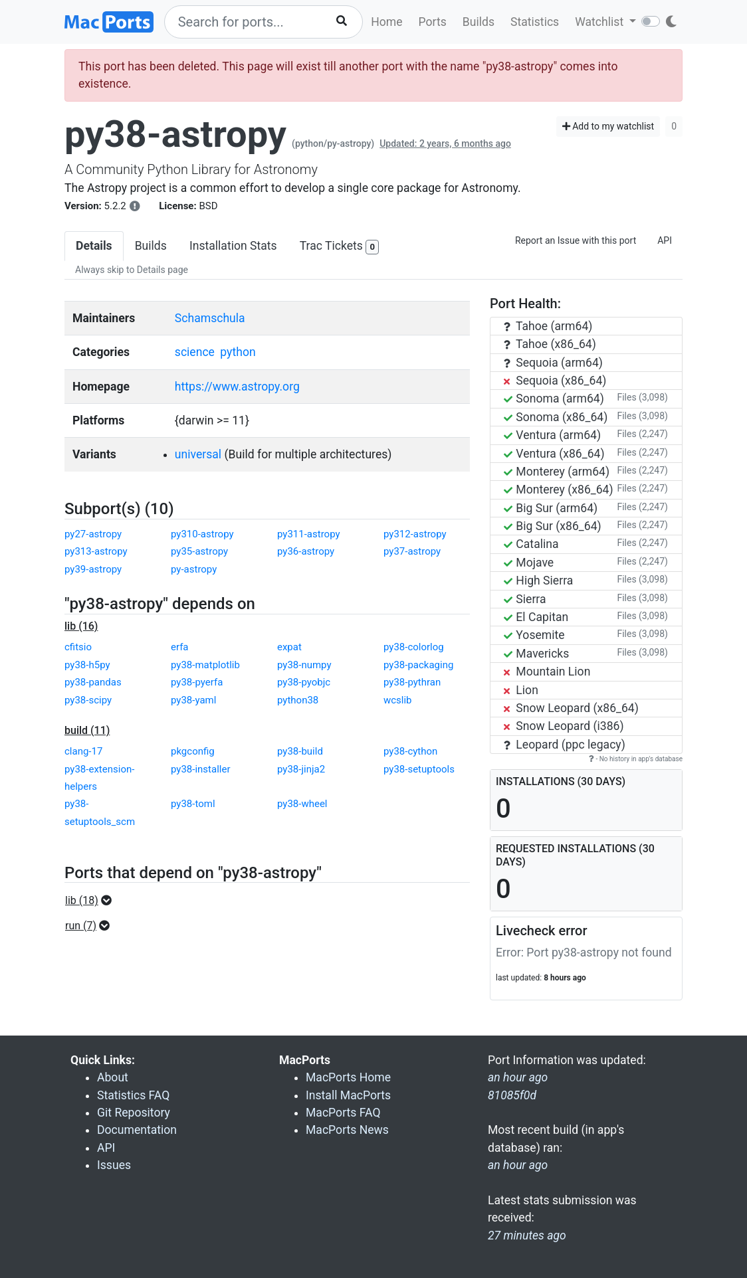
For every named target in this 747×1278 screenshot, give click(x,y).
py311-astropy (308, 534)
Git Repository (133, 1112)
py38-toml (193, 804)
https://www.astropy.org (237, 386)
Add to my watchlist (608, 126)
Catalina (531, 544)
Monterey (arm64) (556, 471)
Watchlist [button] (600, 22)
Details (94, 245)
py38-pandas (93, 682)
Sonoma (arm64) (554, 398)
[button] (92, 900)
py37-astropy (412, 551)
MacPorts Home (348, 1077)
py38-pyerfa (197, 682)
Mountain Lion (547, 671)
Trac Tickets (339, 246)
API (664, 240)
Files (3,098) (642, 397)
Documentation (137, 1130)
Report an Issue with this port (575, 240)
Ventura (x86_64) (554, 453)
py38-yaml (193, 700)
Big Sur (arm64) (550, 508)
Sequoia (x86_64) (555, 380)
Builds (478, 22)
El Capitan (536, 617)
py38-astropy (175, 134)
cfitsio (78, 647)
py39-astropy (93, 569)
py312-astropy (415, 534)
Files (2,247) (642, 433)
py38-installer (201, 769)
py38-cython (410, 751)
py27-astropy (93, 534)
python (237, 352)
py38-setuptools (419, 769)
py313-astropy (96, 551)
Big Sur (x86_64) (552, 526)
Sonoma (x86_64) (555, 417)
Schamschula (210, 318)
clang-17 (83, 751)
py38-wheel (302, 804)
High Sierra (538, 580)
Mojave (529, 562)
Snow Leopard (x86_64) (571, 708)
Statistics (534, 22)
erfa (180, 647)
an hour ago (518, 1165)
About (112, 1077)
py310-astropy (202, 534)
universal (198, 454)
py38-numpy (304, 665)
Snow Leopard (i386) (564, 726)
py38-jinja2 (301, 769)
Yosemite (534, 635)
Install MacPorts (348, 1095)
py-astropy (194, 569)
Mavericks (536, 653)
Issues (114, 1165)
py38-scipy (88, 700)
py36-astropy (305, 551)
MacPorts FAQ (343, 1112)
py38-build (300, 751)
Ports (433, 22)
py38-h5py (87, 665)
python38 (297, 700)
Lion (521, 690)
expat (289, 647)
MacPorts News (347, 1130)
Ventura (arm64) (552, 435)
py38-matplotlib (205, 665)
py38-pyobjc (303, 682)
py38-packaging (418, 665)
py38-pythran (412, 682)
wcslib (397, 700)
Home (386, 22)
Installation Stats (233, 245)
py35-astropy (199, 551)
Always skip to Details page (131, 269)
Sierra (525, 599)
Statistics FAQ (133, 1095)
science (195, 352)
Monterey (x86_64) (558, 489)
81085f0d (512, 1095)
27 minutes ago (527, 1235)
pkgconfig (193, 751)
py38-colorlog (413, 647)
